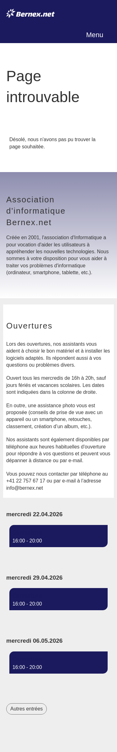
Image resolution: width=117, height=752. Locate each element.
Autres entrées (26, 708)
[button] (58, 541)
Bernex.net (35, 15)
